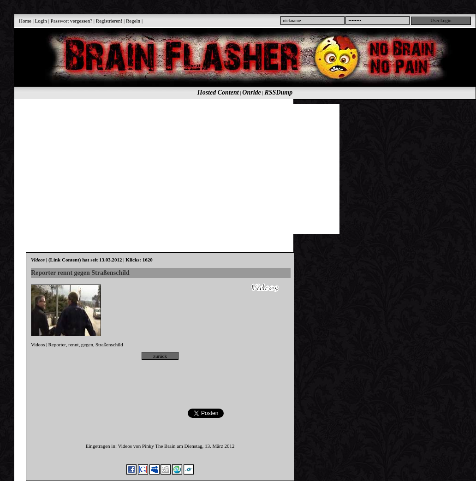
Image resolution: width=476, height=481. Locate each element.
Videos (38, 344)
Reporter (57, 344)
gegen (87, 344)
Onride (251, 92)
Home (25, 21)
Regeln (133, 21)
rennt (73, 344)
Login (41, 21)
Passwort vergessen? (72, 21)
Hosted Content (218, 92)
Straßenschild (109, 344)
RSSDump (279, 92)
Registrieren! (109, 21)
